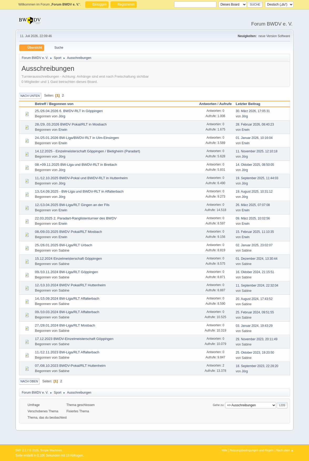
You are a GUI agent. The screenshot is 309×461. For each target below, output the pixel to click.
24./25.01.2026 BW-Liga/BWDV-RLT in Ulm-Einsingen (77, 138)
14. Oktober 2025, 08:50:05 (255, 165)
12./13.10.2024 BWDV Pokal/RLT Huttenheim (70, 285)
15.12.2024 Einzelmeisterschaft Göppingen (68, 258)
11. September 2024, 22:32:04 (257, 285)
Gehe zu (218, 405)
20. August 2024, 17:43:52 (254, 299)
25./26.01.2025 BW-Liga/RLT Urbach (63, 245)
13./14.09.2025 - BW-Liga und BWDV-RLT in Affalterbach (79, 191)
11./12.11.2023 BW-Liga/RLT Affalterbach (67, 352)
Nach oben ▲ (284, 450)
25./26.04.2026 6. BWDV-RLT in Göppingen (69, 111)
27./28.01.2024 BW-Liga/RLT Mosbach (65, 325)
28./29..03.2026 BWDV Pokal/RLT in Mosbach (71, 124)
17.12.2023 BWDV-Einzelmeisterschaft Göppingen (74, 339)
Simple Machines (51, 450)
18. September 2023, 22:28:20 (257, 366)
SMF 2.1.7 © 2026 (27, 450)
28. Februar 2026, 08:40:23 (255, 124)
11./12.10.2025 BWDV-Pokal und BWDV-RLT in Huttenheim (81, 178)
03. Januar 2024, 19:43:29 (254, 326)
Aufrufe (225, 104)
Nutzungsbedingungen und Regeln (252, 450)
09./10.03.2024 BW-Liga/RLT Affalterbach (67, 312)
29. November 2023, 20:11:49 (256, 339)
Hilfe (224, 450)
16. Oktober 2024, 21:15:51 (255, 272)
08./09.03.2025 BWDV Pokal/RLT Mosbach (68, 232)
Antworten (207, 104)
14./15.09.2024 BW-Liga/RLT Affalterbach (67, 298)
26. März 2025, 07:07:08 (253, 205)
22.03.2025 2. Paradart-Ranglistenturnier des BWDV (75, 218)
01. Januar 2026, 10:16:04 (254, 138)
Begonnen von (61, 104)
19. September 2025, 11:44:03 (257, 178)
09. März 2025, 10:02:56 (253, 218)
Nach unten (30, 95)
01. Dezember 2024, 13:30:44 (256, 258)
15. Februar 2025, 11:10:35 (255, 232)
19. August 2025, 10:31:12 (254, 191)
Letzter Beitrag (250, 104)
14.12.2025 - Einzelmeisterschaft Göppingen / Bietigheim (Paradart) (87, 151)
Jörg (61, 116)
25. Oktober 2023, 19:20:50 (255, 352)
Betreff (40, 104)
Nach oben (29, 381)
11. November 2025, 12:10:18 (256, 151)
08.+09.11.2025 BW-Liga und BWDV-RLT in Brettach (76, 165)
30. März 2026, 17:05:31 (253, 111)
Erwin (62, 130)
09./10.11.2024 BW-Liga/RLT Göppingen (66, 272)
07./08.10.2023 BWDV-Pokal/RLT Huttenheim (70, 366)
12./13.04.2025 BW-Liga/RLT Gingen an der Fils (72, 205)
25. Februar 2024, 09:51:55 (255, 312)
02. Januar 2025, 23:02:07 (254, 245)
